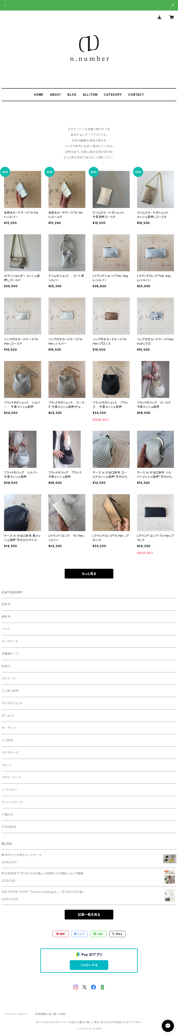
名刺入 (6, 666)
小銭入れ (8, 814)
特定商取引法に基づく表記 (50, 1014)
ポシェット (8, 715)
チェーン (7, 765)
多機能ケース (10, 653)
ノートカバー (10, 789)
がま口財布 (9, 826)
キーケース (9, 728)
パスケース (9, 678)
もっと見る (89, 574)
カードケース (10, 641)
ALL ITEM (90, 94)
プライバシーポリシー (17, 1014)
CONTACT (136, 94)
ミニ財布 (7, 740)
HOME (38, 94)
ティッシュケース (12, 802)
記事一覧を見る (89, 915)
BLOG (72, 94)
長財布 (6, 616)
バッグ (6, 629)
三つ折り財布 (10, 690)
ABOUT (55, 94)
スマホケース (10, 752)
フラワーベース (11, 777)
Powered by (89, 1028)
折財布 (6, 604)
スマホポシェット (12, 703)
